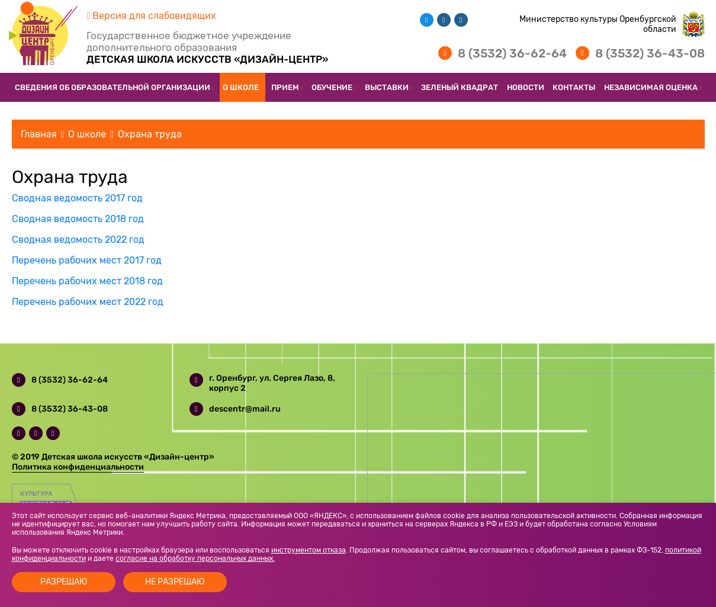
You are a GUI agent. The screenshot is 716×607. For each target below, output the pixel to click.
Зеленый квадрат (459, 87)
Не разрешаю (174, 582)
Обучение (332, 87)
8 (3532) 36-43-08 (650, 53)
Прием (285, 87)
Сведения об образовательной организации (112, 87)
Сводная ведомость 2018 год (78, 218)
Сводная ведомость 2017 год (77, 198)
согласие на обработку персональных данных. (195, 558)
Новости (525, 87)
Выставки (387, 87)
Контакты (574, 87)
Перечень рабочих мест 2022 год (87, 301)
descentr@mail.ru (245, 409)
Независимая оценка (651, 87)
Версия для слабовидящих (152, 15)
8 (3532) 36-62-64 (512, 53)
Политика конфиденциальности (78, 467)
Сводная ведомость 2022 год (78, 239)
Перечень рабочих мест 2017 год (87, 260)
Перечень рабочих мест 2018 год (87, 281)
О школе (241, 87)
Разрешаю (63, 582)
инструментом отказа (308, 550)
